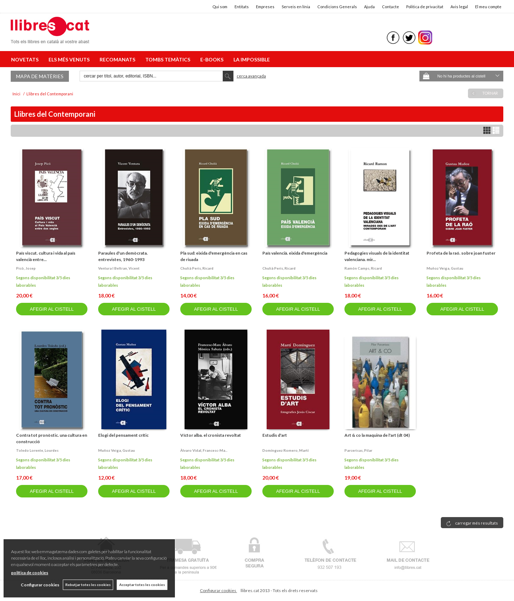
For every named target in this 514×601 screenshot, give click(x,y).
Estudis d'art (274, 435)
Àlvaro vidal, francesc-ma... (203, 450)
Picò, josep (26, 268)
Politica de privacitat (424, 6)
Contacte (390, 6)
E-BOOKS (213, 59)
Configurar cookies (218, 590)
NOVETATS (26, 59)
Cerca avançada (251, 76)
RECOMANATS (118, 59)
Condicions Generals (337, 6)
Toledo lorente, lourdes (37, 450)
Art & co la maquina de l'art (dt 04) (377, 435)
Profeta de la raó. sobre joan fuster (461, 253)
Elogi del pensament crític (123, 435)
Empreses (265, 6)
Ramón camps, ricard (363, 268)
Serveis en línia (296, 6)
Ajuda (369, 6)
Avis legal (459, 6)
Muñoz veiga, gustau (445, 268)
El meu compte (488, 6)
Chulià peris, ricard (196, 268)
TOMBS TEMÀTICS (168, 59)
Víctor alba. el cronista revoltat (210, 435)
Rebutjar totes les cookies (88, 584)
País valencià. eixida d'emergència (294, 253)
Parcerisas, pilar (358, 450)
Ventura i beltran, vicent (119, 268)
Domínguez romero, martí (285, 450)
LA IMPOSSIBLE (251, 59)
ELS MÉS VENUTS (70, 59)
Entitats (242, 6)
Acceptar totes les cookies (142, 584)
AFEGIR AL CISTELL (52, 309)
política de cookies (29, 572)
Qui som (219, 6)
